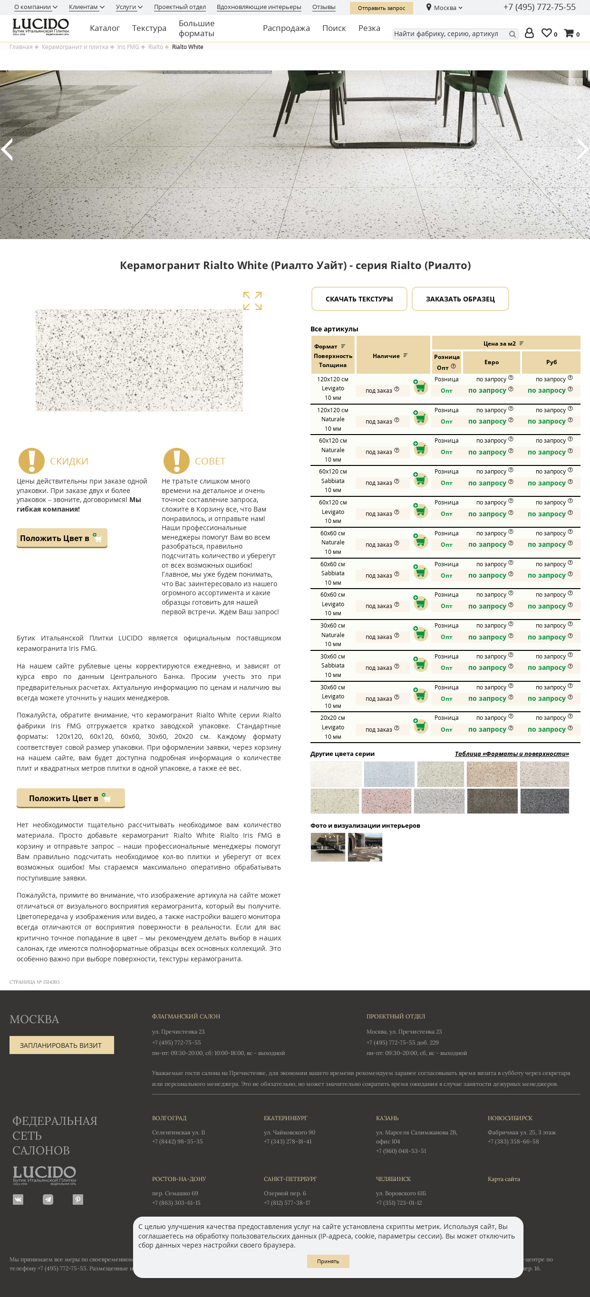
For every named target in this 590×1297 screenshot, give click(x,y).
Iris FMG (128, 47)
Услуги (126, 6)
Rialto (155, 47)
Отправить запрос (381, 7)
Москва (445, 7)
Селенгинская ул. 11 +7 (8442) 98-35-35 (198, 1129)
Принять (328, 1261)
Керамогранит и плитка (75, 47)
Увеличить (252, 301)
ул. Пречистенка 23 (178, 1031)
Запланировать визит (61, 1045)
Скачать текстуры (359, 298)
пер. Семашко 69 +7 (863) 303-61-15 (198, 1190)
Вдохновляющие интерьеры (259, 6)
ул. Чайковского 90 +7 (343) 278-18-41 (310, 1129)
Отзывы (324, 6)
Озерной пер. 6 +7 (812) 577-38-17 (310, 1190)
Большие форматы (197, 28)
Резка (369, 27)
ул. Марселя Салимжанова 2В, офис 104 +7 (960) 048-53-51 (422, 1133)
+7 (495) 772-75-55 (539, 7)
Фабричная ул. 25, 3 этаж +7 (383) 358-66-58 (534, 1129)
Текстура (149, 27)
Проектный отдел (180, 6)
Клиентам (84, 6)
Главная (21, 47)
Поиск (334, 27)
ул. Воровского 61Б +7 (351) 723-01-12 (422, 1190)
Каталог (105, 27)
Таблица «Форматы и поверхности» (512, 753)
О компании (33, 6)
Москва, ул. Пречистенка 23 (404, 1031)
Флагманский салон (186, 1016)
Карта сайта (504, 1178)
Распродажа (286, 27)
